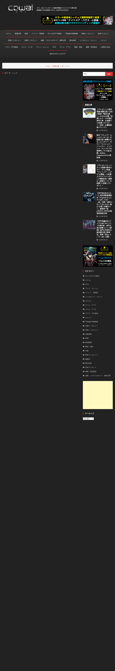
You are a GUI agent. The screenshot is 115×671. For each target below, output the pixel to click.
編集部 (87, 359)
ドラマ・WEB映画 (11, 47)
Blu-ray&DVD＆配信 (55, 33)
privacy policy (98, 669)
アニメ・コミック (42, 47)
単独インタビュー (88, 33)
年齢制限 (88, 334)
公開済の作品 (105, 47)
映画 (26, 33)
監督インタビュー (14, 40)
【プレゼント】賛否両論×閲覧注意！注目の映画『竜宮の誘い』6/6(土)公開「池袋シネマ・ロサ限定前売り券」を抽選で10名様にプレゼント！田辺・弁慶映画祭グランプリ (105, 118)
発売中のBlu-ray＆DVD (57, 54)
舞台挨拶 (73, 40)
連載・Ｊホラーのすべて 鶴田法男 (53, 40)
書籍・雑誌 (78, 47)
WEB (54, 47)
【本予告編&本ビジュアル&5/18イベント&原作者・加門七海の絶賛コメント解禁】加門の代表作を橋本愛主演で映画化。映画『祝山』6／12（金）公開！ (104, 229)
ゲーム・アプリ (65, 47)
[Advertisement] (98, 395)
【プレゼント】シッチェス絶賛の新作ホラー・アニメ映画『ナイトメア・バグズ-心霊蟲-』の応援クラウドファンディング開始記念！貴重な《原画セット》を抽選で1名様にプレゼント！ (104, 175)
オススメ (88, 301)
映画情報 (88, 342)
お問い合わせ (109, 669)
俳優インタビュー (30, 40)
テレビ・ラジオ (27, 47)
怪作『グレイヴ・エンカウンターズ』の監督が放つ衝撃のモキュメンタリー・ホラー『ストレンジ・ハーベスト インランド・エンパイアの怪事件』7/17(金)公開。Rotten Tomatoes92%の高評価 (104, 146)
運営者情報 (87, 669)
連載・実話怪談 (91, 47)
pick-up (88, 280)
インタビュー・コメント (88, 40)
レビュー (104, 40)
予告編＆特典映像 (71, 33)
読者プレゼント (103, 33)
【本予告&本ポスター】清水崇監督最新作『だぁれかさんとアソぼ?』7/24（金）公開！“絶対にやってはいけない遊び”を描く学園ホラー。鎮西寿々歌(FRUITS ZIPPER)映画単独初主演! (104, 203)
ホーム (8, 33)
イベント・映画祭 (38, 33)
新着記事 (18, 33)
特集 (86, 351)
